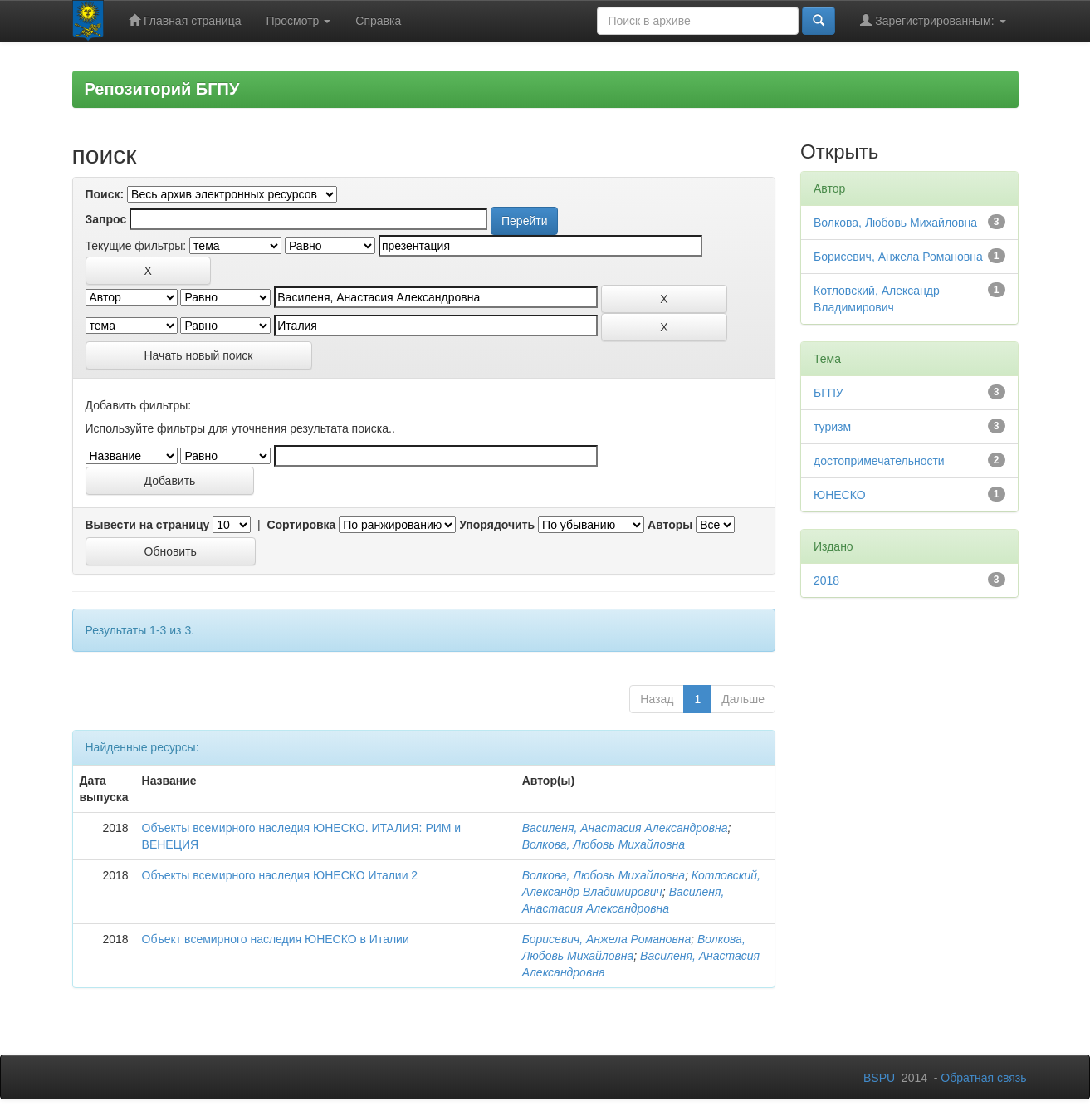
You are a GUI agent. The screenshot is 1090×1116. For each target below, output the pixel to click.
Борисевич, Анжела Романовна (607, 939)
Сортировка (300, 524)
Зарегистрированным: (932, 20)
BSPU (879, 1077)
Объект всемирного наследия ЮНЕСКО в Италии (275, 939)
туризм (832, 426)
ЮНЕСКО (840, 495)
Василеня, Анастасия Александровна (625, 828)
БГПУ (828, 392)
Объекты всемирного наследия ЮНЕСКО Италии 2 (280, 875)
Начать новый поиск (198, 355)
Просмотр (298, 20)
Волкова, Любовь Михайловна (603, 844)
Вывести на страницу (148, 524)
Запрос (106, 219)
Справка (378, 20)
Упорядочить (497, 524)
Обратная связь (983, 1077)
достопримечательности (879, 460)
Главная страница (185, 20)
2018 (826, 580)
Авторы (670, 524)
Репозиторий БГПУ (162, 89)
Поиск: (105, 194)
